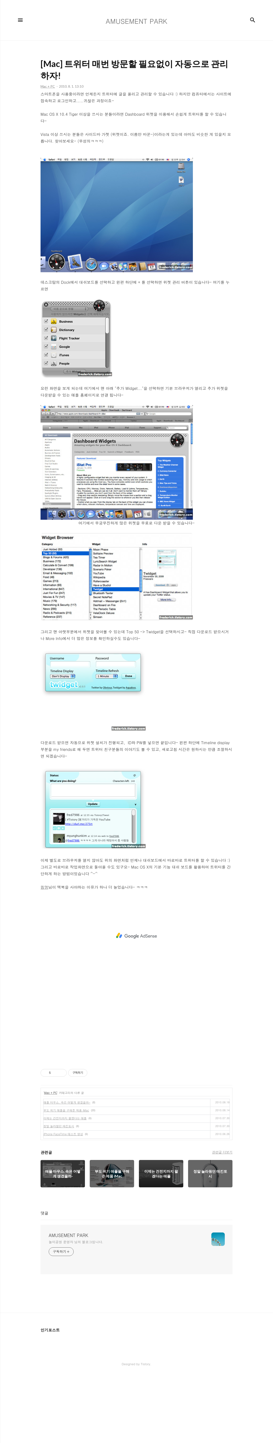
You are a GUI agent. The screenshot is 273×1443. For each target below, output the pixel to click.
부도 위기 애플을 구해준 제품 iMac (66, 1177)
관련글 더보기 (222, 1219)
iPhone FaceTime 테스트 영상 (63, 1201)
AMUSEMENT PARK (68, 1302)
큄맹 (44, 954)
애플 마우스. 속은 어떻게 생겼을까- (66, 1169)
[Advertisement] (134, 33)
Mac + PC (50, 1160)
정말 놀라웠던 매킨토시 (58, 1193)
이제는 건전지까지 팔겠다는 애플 (65, 1185)
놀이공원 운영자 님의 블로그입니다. (76, 1309)
